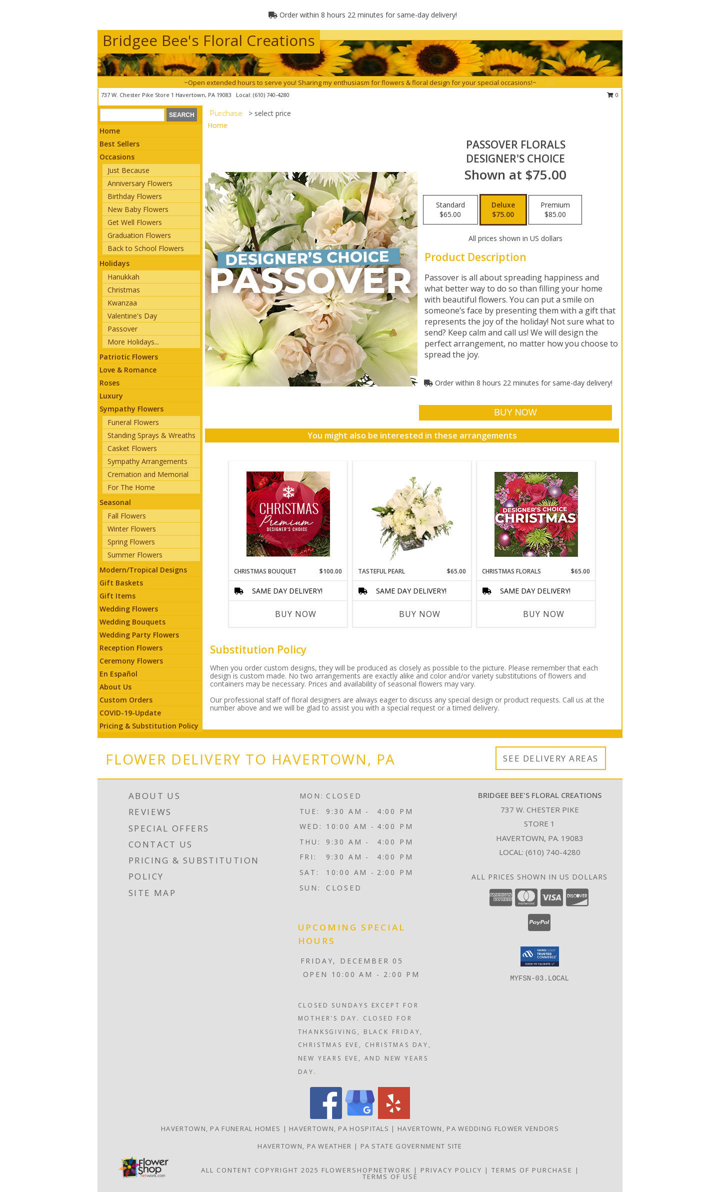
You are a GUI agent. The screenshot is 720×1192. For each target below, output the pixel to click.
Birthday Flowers (135, 196)
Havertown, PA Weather (305, 1146)
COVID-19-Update (130, 713)
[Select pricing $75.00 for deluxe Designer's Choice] (503, 210)
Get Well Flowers (135, 222)
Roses (110, 383)
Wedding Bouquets (133, 621)
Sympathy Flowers (132, 409)
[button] (539, 956)
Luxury (111, 395)
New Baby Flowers (138, 209)
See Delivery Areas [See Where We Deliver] (550, 758)
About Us (116, 687)
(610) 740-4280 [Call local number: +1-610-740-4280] (271, 94)
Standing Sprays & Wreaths (152, 435)
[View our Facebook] (326, 1116)
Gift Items (118, 595)
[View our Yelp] (394, 1116)
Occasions (117, 157)
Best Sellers (120, 143)
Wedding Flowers (129, 609)
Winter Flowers (132, 529)
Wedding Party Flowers (139, 635)
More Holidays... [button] (133, 341)
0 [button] (612, 94)
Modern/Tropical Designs (143, 569)
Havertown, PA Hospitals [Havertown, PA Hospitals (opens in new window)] (339, 1128)
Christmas (124, 289)
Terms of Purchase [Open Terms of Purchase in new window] (532, 1170)
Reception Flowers (131, 647)
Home (110, 131)
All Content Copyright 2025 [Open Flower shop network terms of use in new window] (260, 1170)
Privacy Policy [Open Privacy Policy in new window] (451, 1170)
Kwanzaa (122, 303)
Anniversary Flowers (140, 183)
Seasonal (115, 502)
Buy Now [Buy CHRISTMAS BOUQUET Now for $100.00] (295, 614)
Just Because (129, 170)
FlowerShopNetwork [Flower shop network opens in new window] (366, 1170)
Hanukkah (124, 277)
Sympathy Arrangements (148, 461)
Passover (123, 329)
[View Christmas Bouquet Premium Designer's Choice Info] (288, 514)
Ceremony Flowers (131, 661)
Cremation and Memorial (148, 474)
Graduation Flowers (139, 235)
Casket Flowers (132, 448)
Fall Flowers (127, 515)
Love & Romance (128, 369)
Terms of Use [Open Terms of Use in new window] (390, 1176)
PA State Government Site (411, 1146)
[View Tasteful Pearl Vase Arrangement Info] (412, 514)
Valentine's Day (132, 315)
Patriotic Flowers (129, 357)
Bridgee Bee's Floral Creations (208, 40)
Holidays (115, 263)
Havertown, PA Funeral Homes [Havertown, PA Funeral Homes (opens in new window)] (220, 1128)
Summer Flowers (135, 555)
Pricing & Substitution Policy (149, 725)
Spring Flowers (131, 541)
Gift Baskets (121, 583)
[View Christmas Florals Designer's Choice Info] (536, 514)
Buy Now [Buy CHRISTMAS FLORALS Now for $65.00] (543, 614)
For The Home (131, 487)
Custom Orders (126, 699)
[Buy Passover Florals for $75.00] (515, 412)
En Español (119, 673)
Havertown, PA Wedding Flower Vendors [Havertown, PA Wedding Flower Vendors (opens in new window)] (478, 1128)
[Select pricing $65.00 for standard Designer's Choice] (451, 210)
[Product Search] (132, 115)
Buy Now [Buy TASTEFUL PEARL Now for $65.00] (419, 614)
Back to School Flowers (146, 248)
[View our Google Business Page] (360, 1116)
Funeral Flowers (133, 422)
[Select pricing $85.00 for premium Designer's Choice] (555, 210)
